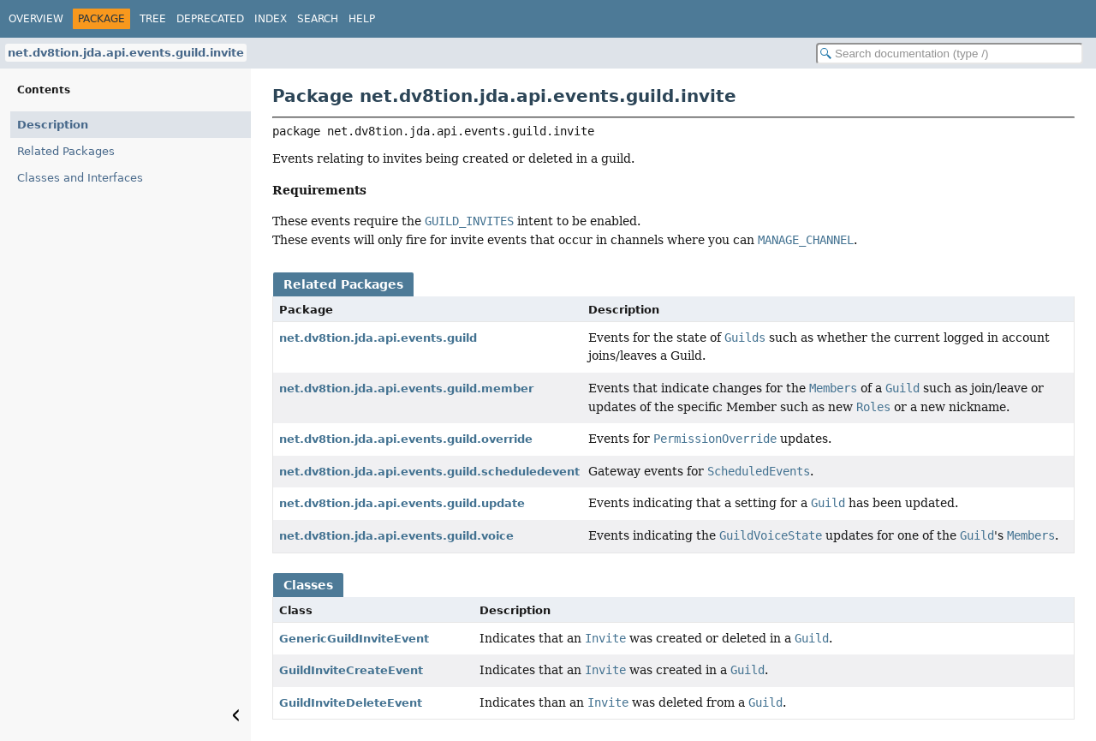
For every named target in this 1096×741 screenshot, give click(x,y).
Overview (36, 19)
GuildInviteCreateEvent (351, 670)
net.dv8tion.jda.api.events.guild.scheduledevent (429, 471)
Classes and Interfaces (80, 177)
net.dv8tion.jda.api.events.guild (378, 338)
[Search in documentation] (949, 53)
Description (52, 124)
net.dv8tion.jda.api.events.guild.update (402, 503)
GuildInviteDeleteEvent (350, 702)
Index (270, 19)
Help (361, 19)
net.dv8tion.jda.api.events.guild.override (406, 439)
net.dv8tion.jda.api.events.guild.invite (126, 52)
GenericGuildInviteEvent (354, 638)
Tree (153, 19)
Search (317, 19)
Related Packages (66, 151)
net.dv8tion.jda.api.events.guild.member (406, 388)
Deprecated (210, 19)
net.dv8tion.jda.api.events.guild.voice (396, 535)
